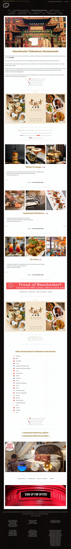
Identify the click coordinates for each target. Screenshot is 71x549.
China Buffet (18, 361)
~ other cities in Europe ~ (55, 545)
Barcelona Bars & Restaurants (55, 531)
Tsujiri (17, 405)
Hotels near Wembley (32, 531)
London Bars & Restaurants (55, 539)
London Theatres (12, 531)
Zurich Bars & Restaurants (55, 544)
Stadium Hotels (32, 530)
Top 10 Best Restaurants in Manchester (21, 10)
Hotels (43, 13)
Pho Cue (17, 385)
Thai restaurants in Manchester (36, 82)
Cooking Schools (48, 11)
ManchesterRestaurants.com (28, 511)
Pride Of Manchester (52, 13)
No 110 (17, 380)
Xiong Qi (17, 407)
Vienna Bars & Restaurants (55, 543)
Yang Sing (18, 71)
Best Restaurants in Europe (55, 521)
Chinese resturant (46, 64)
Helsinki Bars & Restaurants (55, 536)
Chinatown (42, 264)
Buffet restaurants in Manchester (36, 85)
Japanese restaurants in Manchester (36, 80)
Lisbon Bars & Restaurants (55, 538)
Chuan (17, 363)
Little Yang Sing (19, 373)
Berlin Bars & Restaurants (55, 532)
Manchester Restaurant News (24, 11)
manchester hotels (23, 291)
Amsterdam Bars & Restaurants (55, 530)
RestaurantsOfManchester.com (14, 511)
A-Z (62, 10)
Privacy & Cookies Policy (35, 515)
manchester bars (31, 291)
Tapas (25, 173)
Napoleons (18, 378)
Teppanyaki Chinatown (33, 213)
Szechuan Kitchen (19, 400)
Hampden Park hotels (32, 535)
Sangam (17, 395)
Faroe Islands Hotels (32, 536)
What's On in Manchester (34, 13)
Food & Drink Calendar (37, 11)
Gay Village (11, 57)
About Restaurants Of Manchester (55, 1)
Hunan (17, 370)
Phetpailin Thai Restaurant (21, 383)
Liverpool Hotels (32, 521)
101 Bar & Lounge (33, 167)
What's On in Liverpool (32, 523)
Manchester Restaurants (13, 521)
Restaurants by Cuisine (54, 10)
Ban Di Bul (18, 356)
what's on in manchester (41, 291)
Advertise (66, 1)
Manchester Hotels (13, 523)
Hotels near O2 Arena (32, 532)
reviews (29, 182)
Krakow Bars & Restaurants (55, 537)
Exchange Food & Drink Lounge (22, 366)
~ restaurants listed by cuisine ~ (35, 433)
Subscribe (61, 13)
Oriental (30, 60)
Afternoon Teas (58, 11)
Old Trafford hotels (32, 533)
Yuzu (17, 412)
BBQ (17, 358)
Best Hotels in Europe (55, 522)
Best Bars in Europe (55, 520)
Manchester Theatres (22, 13)
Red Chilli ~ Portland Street (21, 393)
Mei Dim (17, 375)
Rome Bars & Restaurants (55, 542)
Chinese (40, 60)
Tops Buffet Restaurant (20, 402)
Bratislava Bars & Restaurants (55, 533)
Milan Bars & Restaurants (55, 541)
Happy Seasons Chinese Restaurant (23, 368)
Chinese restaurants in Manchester (38, 79)
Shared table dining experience (14, 221)
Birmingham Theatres (12, 535)
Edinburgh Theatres (13, 533)
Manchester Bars (11, 13)
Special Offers (13, 11)
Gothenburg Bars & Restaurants (55, 535)
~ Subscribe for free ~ (12, 526)
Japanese (9, 219)
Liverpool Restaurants (32, 520)
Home (9, 10)
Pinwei (17, 388)
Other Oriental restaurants (36, 83)
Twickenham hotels (33, 534)
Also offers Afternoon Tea (12, 175)
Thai (18, 264)
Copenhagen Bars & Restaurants (55, 534)
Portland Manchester (20, 390)
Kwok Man (19, 70)
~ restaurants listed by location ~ (35, 436)
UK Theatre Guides (13, 530)
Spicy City (18, 397)
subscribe (50, 291)
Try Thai (33, 259)
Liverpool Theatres (32, 522)
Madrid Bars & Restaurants (55, 540)
